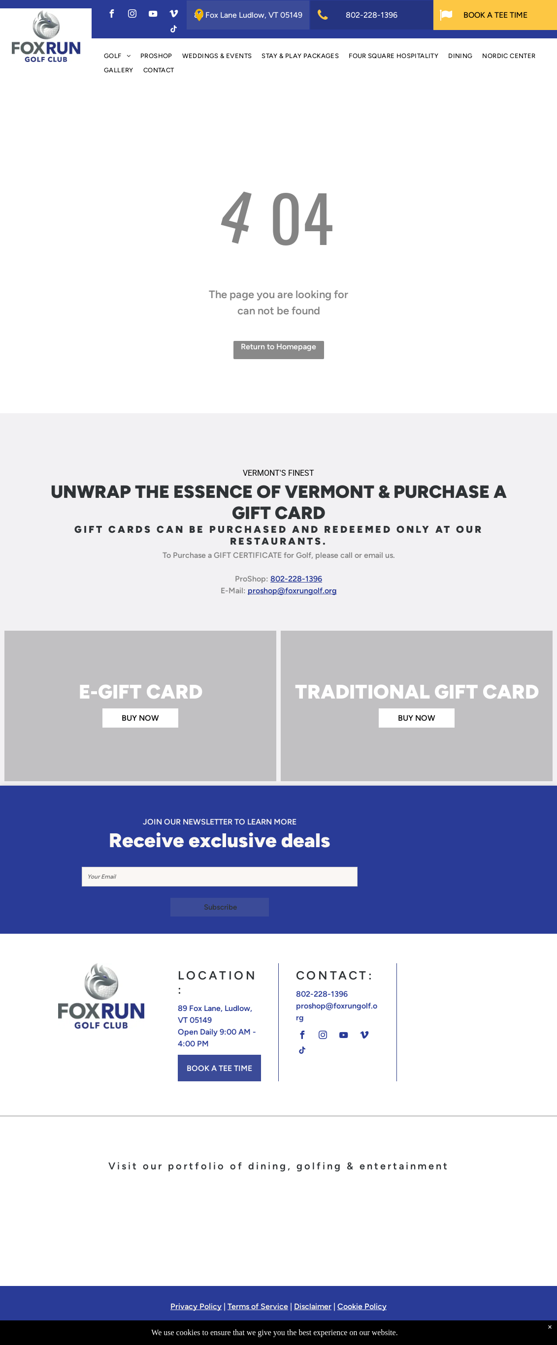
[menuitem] (117, 56)
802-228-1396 (296, 578)
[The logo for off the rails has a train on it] (467, 1224)
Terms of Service (258, 1306)
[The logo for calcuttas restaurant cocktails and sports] (278, 1224)
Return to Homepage (278, 346)
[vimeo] (173, 15)
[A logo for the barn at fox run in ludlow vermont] (373, 1224)
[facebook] (111, 15)
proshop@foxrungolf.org (292, 590)
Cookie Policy (362, 1306)
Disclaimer (312, 1306)
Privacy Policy (196, 1306)
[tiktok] (173, 30)
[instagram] (132, 15)
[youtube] (152, 15)
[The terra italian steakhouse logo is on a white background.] (184, 1224)
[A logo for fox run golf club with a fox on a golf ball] (90, 1224)
